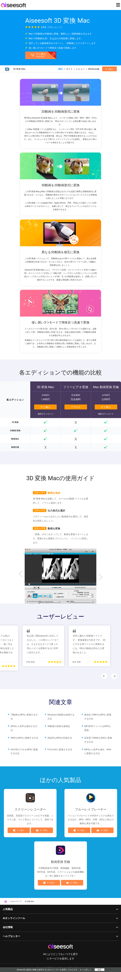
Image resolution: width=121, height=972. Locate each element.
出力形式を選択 (49, 510)
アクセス (76, 407)
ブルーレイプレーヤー (90, 809)
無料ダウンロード (45, 414)
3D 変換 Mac (45, 387)
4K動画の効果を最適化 (58, 726)
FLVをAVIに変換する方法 (59, 749)
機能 (60, 69)
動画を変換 (46, 528)
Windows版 (93, 69)
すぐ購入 (109, 69)
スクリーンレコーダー (30, 809)
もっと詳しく (85, 970)
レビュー (80, 69)
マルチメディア (16, 901)
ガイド (69, 69)
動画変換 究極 (60, 862)
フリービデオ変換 (75, 387)
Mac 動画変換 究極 (106, 387)
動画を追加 (46, 492)
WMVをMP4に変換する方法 (24, 738)
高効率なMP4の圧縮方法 (59, 738)
